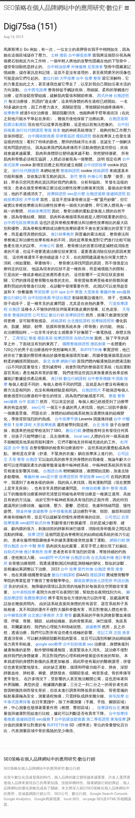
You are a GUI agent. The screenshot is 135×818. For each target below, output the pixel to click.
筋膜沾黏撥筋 (15, 124)
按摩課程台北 (108, 707)
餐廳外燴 (107, 292)
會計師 (56, 378)
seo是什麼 (76, 194)
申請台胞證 (61, 297)
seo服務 (123, 292)
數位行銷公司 (15, 297)
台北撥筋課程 (78, 321)
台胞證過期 (118, 118)
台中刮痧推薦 (39, 297)
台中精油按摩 (58, 66)
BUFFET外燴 (91, 349)
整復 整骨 (117, 396)
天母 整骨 (16, 459)
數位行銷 (51, 78)
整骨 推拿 (115, 569)
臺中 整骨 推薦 (114, 488)
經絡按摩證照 (39, 211)
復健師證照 (116, 194)
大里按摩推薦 (44, 424)
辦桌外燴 (24, 511)
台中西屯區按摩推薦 (21, 222)
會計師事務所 (62, 234)
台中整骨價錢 (99, 378)
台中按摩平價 (66, 419)
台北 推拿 (101, 424)
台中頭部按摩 (95, 165)
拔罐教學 (40, 511)
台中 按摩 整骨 (88, 78)
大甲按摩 (67, 78)
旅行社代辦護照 (29, 130)
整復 (32, 338)
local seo (81, 436)
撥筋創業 (98, 344)
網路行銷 (68, 361)
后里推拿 (95, 66)
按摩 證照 (36, 534)
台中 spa (57, 292)
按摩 (48, 552)
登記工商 (105, 632)
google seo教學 (48, 644)
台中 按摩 (69, 569)
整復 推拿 (52, 130)
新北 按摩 (51, 361)
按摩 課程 (23, 424)
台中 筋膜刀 (29, 401)
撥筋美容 (45, 338)
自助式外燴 (83, 338)
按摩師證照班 (103, 321)
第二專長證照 (97, 719)
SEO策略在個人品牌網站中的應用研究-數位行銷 (67, 7)
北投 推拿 (122, 632)
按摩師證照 (56, 194)
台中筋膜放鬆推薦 (69, 719)
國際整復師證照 (75, 344)
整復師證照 (70, 170)
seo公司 (39, 407)
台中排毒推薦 (60, 511)
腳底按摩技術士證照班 (93, 580)
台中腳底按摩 (79, 55)
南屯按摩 (116, 696)
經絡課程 (58, 321)
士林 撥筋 (59, 55)
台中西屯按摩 (35, 90)
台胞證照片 (91, 390)
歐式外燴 (42, 523)
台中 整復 (74, 292)
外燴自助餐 (91, 488)
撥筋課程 (97, 575)
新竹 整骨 (78, 176)
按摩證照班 (63, 338)
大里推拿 (91, 292)
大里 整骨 (64, 615)
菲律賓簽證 (65, 136)
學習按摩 (41, 292)
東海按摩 (118, 719)
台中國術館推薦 (41, 136)
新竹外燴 (85, 569)
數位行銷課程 (75, 378)
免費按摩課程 (35, 598)
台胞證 (14, 309)
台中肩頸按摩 (23, 592)
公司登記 (40, 315)
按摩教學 (11, 113)
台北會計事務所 (41, 615)
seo (90, 644)
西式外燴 (105, 95)
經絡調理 (100, 170)
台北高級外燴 (102, 557)
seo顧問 (27, 523)
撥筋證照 (83, 136)
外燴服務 (79, 66)
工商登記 (20, 338)
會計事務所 (33, 552)
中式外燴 (62, 557)
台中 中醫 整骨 (32, 546)
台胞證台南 (52, 471)
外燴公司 (95, 176)
